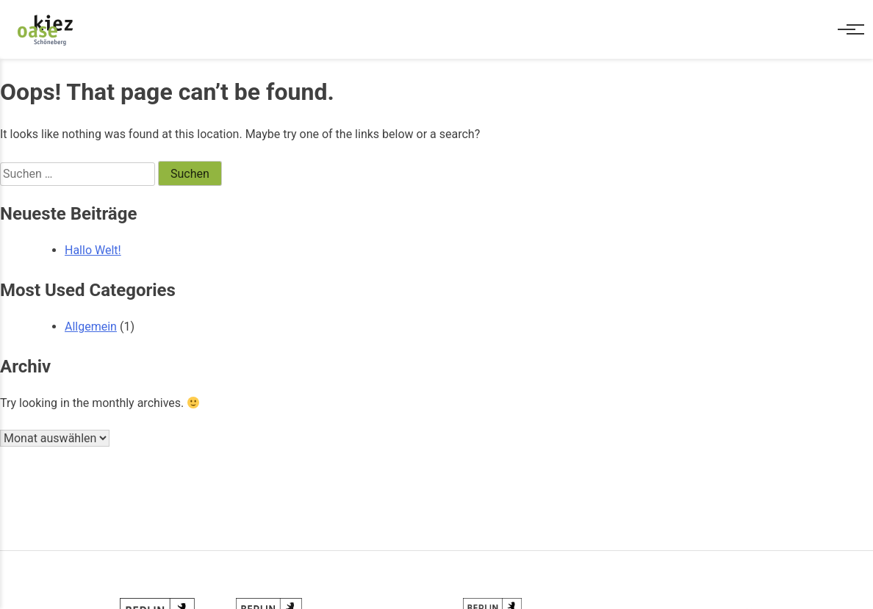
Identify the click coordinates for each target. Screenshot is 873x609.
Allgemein (91, 327)
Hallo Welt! (93, 250)
